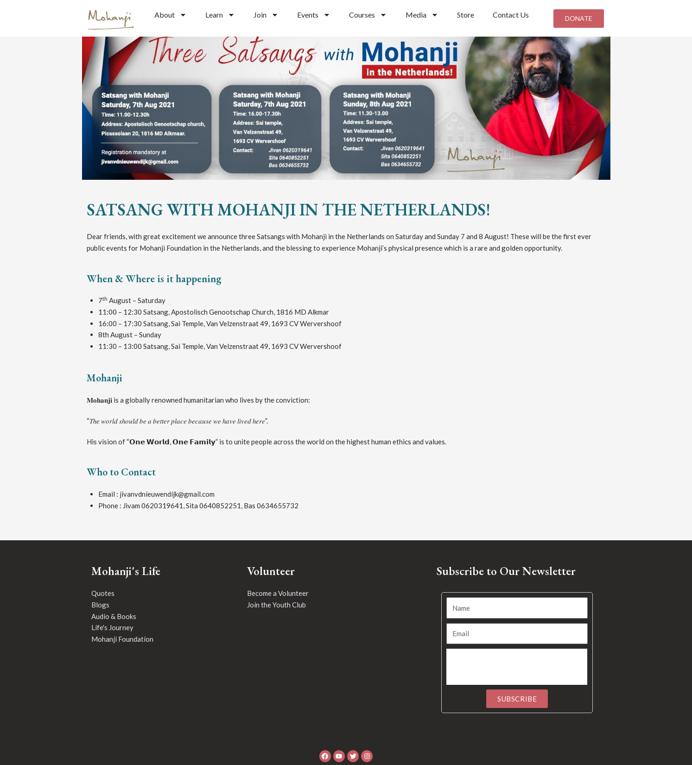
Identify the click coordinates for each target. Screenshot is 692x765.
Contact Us (511, 14)
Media (422, 14)
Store (465, 14)
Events (313, 14)
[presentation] (516, 671)
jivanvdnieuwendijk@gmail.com (167, 497)
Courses (368, 14)
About (170, 14)
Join (266, 14)
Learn (220, 14)
